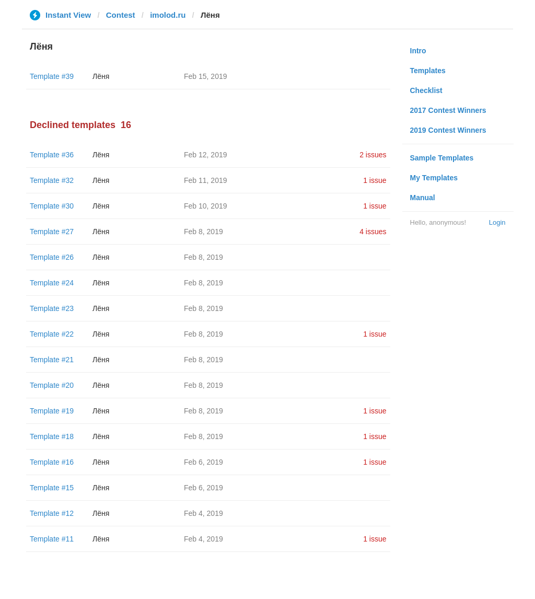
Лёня (100, 76)
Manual (422, 197)
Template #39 (52, 76)
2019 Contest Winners (448, 130)
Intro (418, 51)
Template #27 (52, 231)
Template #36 (52, 155)
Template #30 (52, 206)
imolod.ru (167, 14)
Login (497, 222)
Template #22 (52, 334)
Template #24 (52, 283)
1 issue (374, 180)
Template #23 (52, 308)
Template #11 (52, 539)
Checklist (426, 90)
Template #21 (52, 359)
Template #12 (52, 513)
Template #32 (52, 180)
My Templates (434, 178)
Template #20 (52, 385)
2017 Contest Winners (448, 110)
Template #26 (52, 257)
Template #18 (52, 436)
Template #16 (52, 462)
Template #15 (52, 487)
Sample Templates (442, 158)
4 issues (372, 231)
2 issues (372, 155)
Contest (120, 14)
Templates (428, 70)
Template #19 (52, 411)
